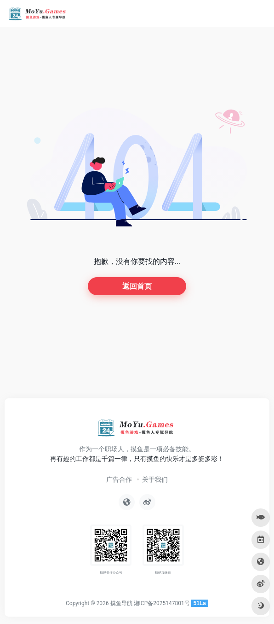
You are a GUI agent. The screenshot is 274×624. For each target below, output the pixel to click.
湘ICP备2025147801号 (162, 603)
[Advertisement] (137, 361)
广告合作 (119, 479)
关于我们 (155, 479)
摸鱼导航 (121, 603)
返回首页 (137, 286)
